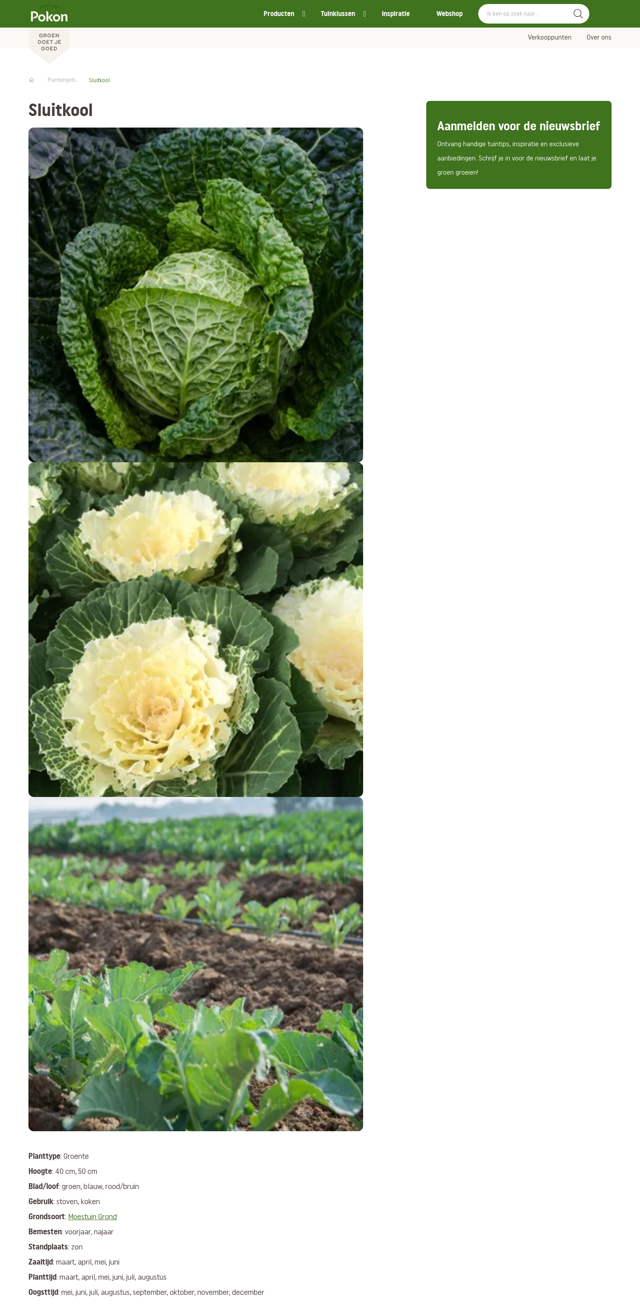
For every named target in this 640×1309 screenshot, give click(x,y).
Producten (279, 13)
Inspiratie (396, 13)
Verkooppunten (550, 37)
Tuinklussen (338, 13)
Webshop (449, 13)
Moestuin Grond (92, 1217)
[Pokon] (49, 32)
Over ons (599, 37)
